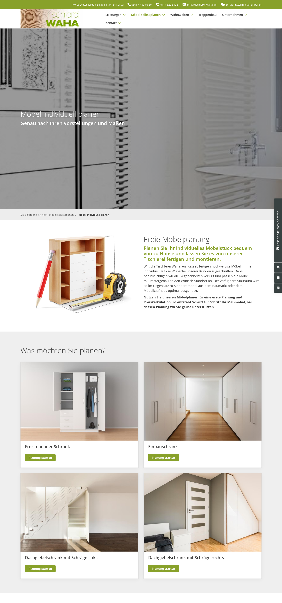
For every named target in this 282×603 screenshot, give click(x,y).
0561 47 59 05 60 (141, 4)
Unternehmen (232, 15)
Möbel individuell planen (94, 214)
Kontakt (111, 23)
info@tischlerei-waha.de (202, 4)
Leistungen (113, 15)
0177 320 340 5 (169, 4)
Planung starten (40, 458)
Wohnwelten (179, 15)
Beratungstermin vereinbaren (243, 4)
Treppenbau (208, 15)
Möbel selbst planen (146, 15)
